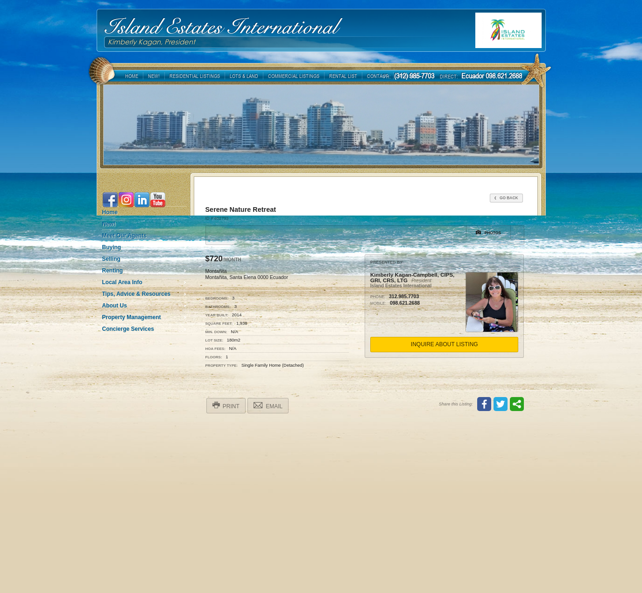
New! (109, 224)
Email (268, 405)
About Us (114, 305)
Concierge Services (128, 329)
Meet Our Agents (124, 235)
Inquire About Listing (444, 344)
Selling (111, 259)
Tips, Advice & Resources (136, 294)
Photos (488, 232)
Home (110, 212)
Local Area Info (122, 282)
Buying (111, 247)
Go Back (506, 197)
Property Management (131, 317)
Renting (112, 270)
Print (226, 405)
